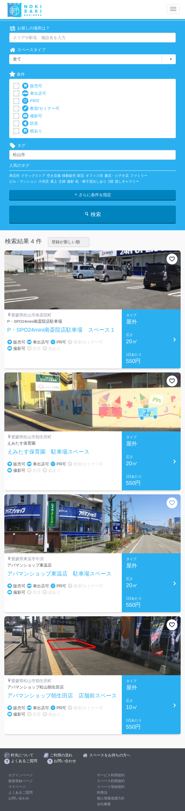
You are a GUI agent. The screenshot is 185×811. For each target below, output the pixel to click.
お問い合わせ (18, 798)
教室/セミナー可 (40, 108)
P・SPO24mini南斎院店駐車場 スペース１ (61, 330)
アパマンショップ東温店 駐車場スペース (59, 574)
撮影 (70, 181)
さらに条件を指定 (92, 194)
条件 (17, 74)
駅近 (80, 176)
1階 (110, 181)
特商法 (102, 792)
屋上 (53, 181)
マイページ (17, 787)
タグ (17, 145)
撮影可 (32, 116)
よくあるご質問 (20, 792)
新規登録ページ (20, 781)
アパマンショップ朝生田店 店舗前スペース (62, 696)
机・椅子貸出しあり (90, 181)
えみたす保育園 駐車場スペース (48, 452)
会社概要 (104, 804)
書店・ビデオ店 (116, 176)
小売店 (43, 181)
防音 (30, 123)
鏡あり (32, 131)
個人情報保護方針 (111, 798)
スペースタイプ (27, 50)
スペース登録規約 (111, 787)
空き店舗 (54, 176)
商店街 (14, 176)
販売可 (32, 86)
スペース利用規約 (111, 781)
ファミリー (138, 176)
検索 (92, 214)
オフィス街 (94, 176)
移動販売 (69, 176)
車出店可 (34, 93)
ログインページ (20, 775)
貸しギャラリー (127, 181)
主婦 (62, 181)
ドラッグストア (33, 176)
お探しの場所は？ (29, 28)
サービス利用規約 (111, 775)
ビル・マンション (23, 181)
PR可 (31, 101)
